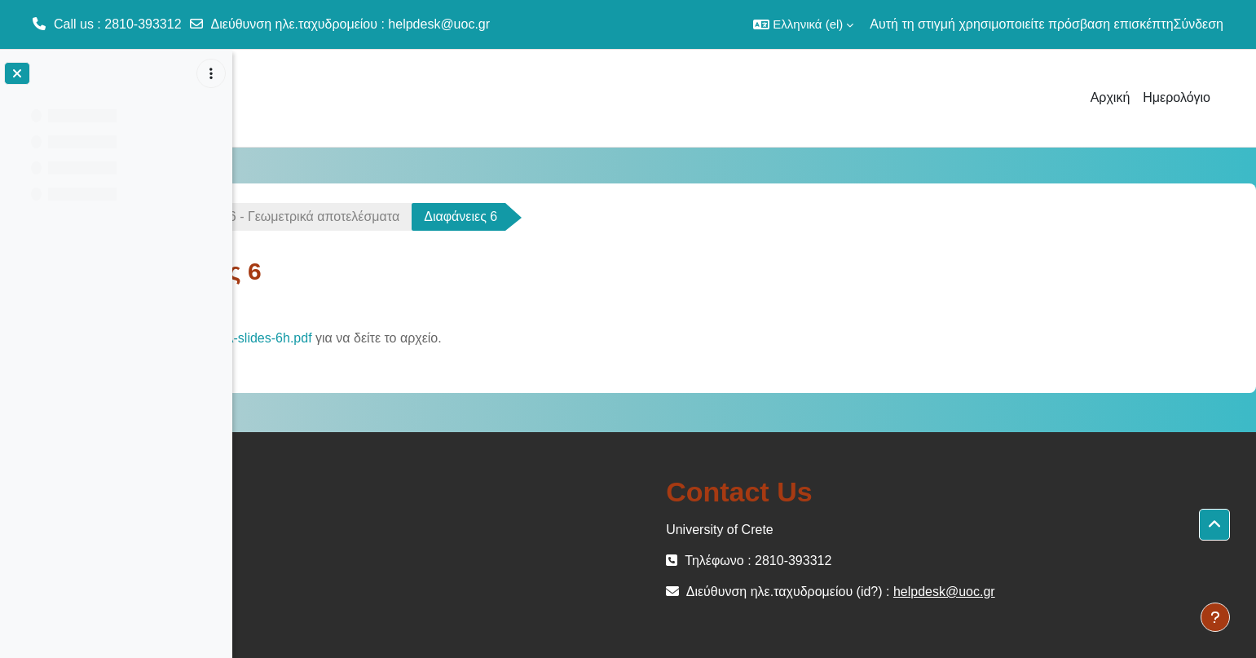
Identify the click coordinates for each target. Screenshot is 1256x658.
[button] (803, 24)
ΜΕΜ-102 (291, 216)
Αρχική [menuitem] (1110, 97)
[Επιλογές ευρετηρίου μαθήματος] (211, 73)
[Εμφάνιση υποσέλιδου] (1215, 617)
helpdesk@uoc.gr (439, 24)
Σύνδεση (1198, 24)
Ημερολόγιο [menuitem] (1176, 97)
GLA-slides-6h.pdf (440, 338)
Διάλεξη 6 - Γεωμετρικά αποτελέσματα (470, 216)
